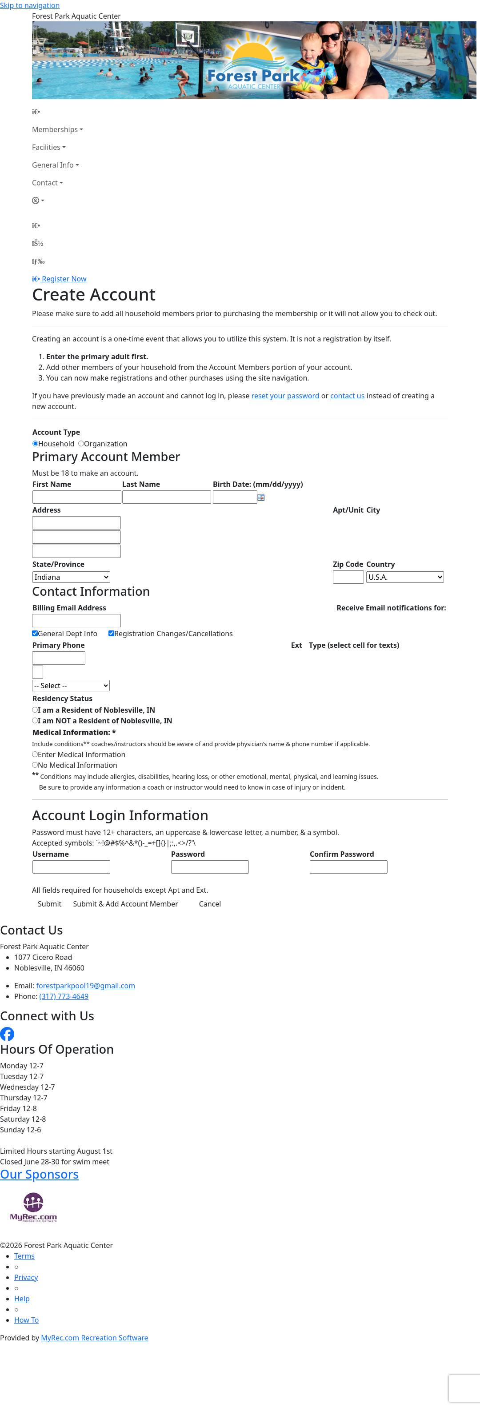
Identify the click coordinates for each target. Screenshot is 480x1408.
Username (50, 854)
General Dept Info (67, 633)
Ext (296, 645)
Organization (106, 444)
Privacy (26, 1277)
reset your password (286, 396)
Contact (45, 183)
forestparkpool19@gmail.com (86, 986)
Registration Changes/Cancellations (173, 633)
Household (58, 444)
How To (26, 1320)
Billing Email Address (69, 608)
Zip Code (348, 564)
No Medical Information (77, 765)
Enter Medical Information (81, 754)
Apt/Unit (348, 510)
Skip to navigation (30, 5)
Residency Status (62, 698)
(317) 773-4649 (64, 996)
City (373, 510)
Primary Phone (58, 645)
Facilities (46, 147)
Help (22, 1299)
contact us (347, 396)
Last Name (141, 484)
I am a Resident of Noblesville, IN (96, 710)
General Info (53, 165)
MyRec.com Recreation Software (94, 1338)
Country (380, 564)
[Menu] (38, 261)
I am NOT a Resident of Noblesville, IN (105, 721)
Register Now (64, 279)
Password (188, 854)
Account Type (56, 432)
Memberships (55, 129)
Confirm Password (342, 854)
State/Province (58, 564)
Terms (24, 1256)
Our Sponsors (39, 1174)
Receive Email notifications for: (391, 608)
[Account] (57, 200)
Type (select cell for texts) (354, 645)
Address (46, 510)
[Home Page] (57, 111)
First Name (52, 484)
